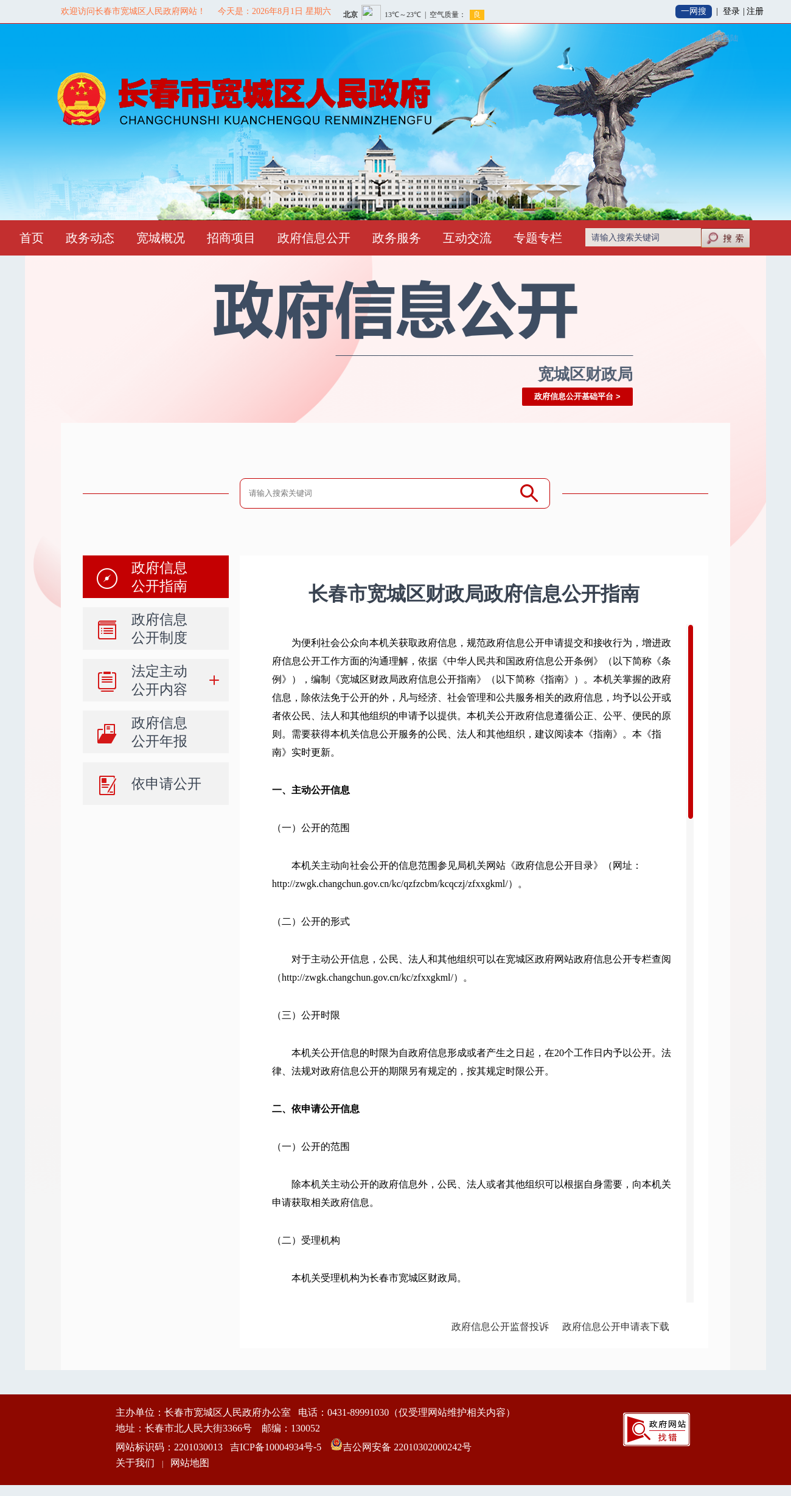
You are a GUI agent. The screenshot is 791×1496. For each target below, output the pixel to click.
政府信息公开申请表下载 (615, 1326)
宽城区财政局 (585, 374)
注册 (755, 11)
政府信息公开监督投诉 (500, 1326)
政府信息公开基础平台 (573, 396)
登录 (731, 11)
